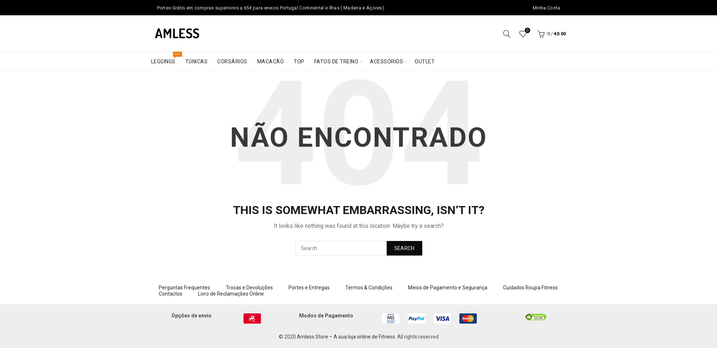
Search (404, 248)
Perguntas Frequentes (184, 287)
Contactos (170, 294)
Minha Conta (546, 8)
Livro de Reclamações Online (231, 294)
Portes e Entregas (309, 287)
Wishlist (526, 30)
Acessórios (386, 61)
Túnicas (196, 61)
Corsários (232, 61)
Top (299, 61)
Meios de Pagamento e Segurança (447, 287)
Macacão (270, 61)
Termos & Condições (368, 287)
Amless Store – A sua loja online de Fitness (346, 337)
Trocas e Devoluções (249, 287)
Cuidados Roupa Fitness (530, 287)
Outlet (425, 61)
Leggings (165, 58)
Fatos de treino (336, 61)
